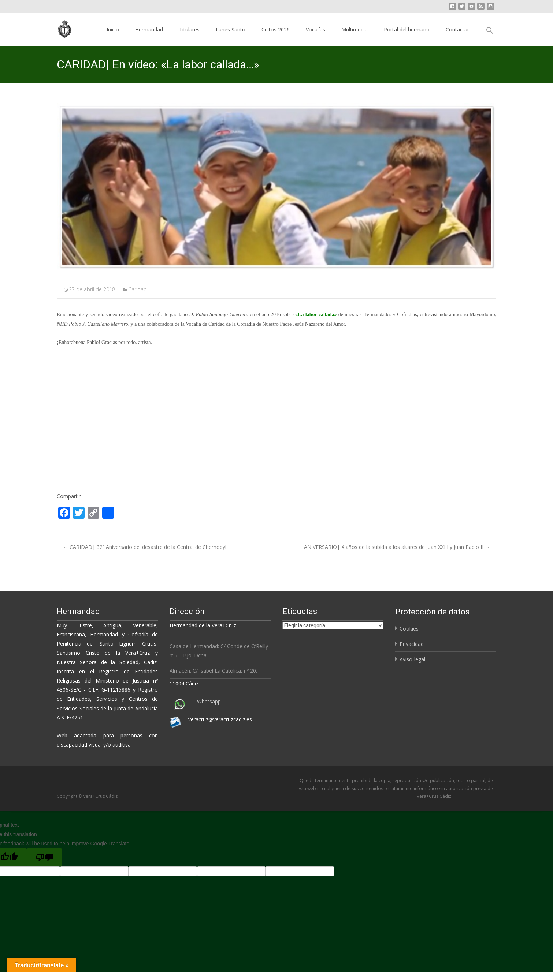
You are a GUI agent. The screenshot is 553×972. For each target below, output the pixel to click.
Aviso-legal (412, 659)
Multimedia (354, 29)
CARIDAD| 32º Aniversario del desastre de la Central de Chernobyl (144, 546)
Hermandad (149, 29)
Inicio (113, 29)
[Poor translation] (44, 857)
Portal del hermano (407, 29)
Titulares (189, 29)
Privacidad (412, 643)
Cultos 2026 (275, 29)
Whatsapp (209, 701)
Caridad (137, 289)
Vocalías (315, 29)
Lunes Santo (230, 29)
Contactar (457, 29)
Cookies (409, 628)
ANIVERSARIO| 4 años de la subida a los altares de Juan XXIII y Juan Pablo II (397, 546)
